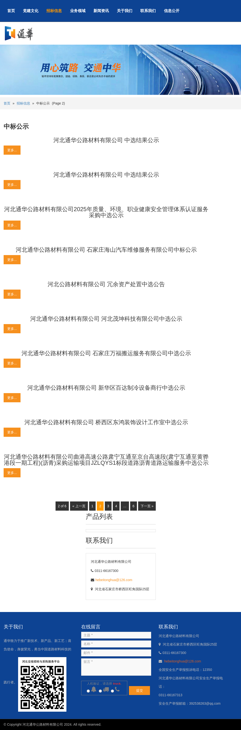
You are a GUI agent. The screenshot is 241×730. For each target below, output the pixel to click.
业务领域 (77, 11)
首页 (11, 11)
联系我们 (148, 11)
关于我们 (124, 11)
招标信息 (54, 11)
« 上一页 (78, 506)
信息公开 (171, 11)
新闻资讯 (101, 11)
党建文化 (30, 11)
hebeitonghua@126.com (113, 580)
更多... (12, 150)
